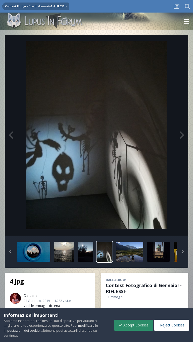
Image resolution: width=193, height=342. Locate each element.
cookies (42, 320)
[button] (10, 251)
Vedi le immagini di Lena (42, 305)
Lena (33, 295)
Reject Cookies (171, 325)
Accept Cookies (132, 325)
